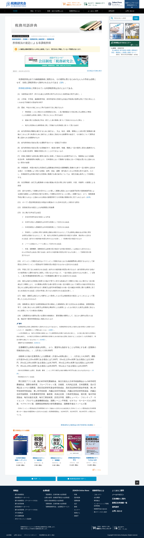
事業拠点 (97, 500)
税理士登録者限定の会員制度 (54, 500)
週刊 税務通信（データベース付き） (27, 500)
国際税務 (77, 500)
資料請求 (111, 11)
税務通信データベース (22, 497)
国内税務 (77, 497)
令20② (42, 340)
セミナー (77, 510)
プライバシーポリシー (30, 535)
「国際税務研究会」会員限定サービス (56, 507)
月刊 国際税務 (19, 516)
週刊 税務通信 (19, 494)
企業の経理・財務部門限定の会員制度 (56, 497)
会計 (75, 503)
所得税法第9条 (24, 88)
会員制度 (46, 490)
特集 (75, 494)
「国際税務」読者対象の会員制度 (55, 503)
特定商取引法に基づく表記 (46, 535)
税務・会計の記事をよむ (55, 11)
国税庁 (76, 516)
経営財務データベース (22, 507)
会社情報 (8, 535)
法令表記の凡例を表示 (94, 71)
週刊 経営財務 (19, 503)
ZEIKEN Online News (81, 490)
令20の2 (37, 343)
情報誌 (15, 490)
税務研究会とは (74, 11)
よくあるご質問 (93, 11)
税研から (77, 513)
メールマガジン (118, 495)
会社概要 (97, 497)
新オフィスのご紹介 (100, 512)
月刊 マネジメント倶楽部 (23, 519)
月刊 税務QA (19, 513)
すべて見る (98, 470)
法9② (51, 330)
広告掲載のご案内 (119, 499)
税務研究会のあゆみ (100, 509)
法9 (61, 82)
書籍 (75, 507)
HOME (15, 11)
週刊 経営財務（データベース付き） (27, 510)
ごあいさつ (97, 494)
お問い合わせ (130, 11)
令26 (88, 197)
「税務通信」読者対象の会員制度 (55, 494)
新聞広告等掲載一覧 (119, 503)
